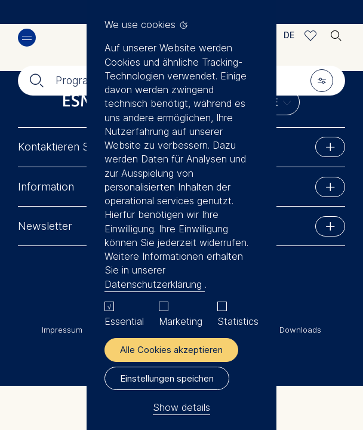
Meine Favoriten (311, 35)
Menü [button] (27, 38)
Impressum (62, 329)
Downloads (300, 329)
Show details (181, 407)
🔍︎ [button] (336, 32)
